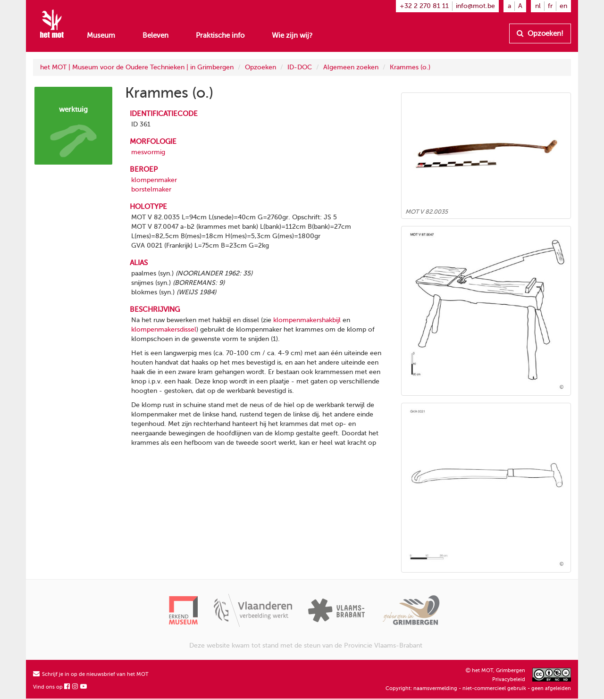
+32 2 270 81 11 (424, 5)
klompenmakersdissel (163, 329)
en (563, 5)
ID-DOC (299, 67)
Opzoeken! (540, 33)
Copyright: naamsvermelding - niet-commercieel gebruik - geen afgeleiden (478, 688)
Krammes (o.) (410, 67)
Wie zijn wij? (292, 35)
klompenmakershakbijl (307, 320)
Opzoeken (260, 67)
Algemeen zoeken (350, 67)
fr (550, 5)
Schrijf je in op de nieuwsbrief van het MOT (91, 674)
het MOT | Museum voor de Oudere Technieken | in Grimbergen (137, 67)
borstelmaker (151, 189)
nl (538, 5)
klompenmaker (154, 179)
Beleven (155, 35)
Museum (101, 35)
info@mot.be (475, 5)
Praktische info (220, 35)
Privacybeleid (508, 679)
